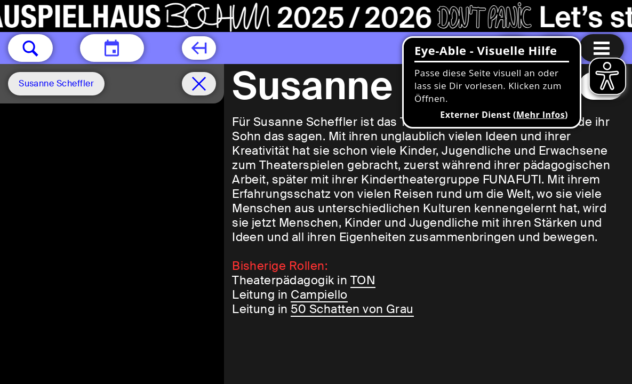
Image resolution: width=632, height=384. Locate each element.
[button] (30, 48)
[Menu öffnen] (601, 48)
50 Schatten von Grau (352, 309)
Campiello (319, 294)
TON (362, 280)
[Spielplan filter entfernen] (199, 83)
